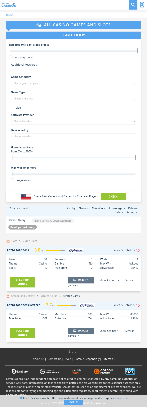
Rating (132, 212)
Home (9, 15)
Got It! (73, 402)
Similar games (127, 282)
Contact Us (55, 359)
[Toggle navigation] (141, 5)
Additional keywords (24, 65)
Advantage (117, 208)
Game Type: (18, 93)
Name (84, 208)
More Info (122, 398)
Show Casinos (101, 282)
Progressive (20, 180)
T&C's (69, 359)
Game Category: (21, 77)
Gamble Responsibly (87, 359)
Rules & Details (125, 250)
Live (16, 108)
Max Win (98, 208)
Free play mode (21, 57)
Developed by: (20, 131)
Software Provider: (22, 115)
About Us (39, 359)
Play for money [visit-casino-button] (22, 282)
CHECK (113, 197)
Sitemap (108, 359)
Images (72, 282)
